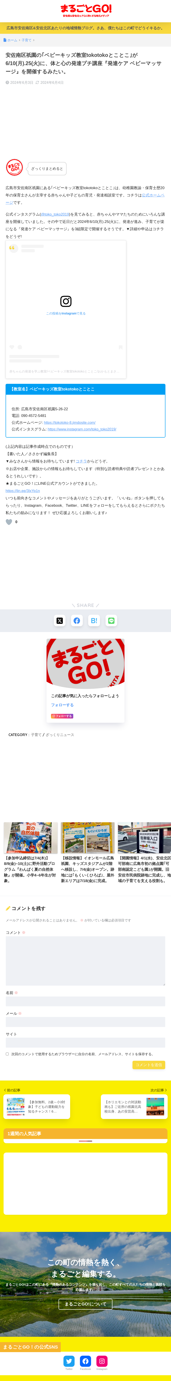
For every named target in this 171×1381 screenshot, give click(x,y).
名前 (12, 993)
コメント (16, 933)
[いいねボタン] (9, 521)
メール (14, 1014)
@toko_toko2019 (55, 214)
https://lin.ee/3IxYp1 (22, 490)
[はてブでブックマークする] (94, 620)
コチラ (81, 461)
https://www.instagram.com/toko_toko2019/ (83, 429)
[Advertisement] (85, 122)
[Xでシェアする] (59, 620)
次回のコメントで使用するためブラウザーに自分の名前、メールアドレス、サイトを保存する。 (83, 1054)
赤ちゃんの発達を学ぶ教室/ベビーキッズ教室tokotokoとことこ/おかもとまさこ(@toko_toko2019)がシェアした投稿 (89, 371)
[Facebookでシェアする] (77, 620)
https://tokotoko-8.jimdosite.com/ (70, 422)
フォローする (62, 705)
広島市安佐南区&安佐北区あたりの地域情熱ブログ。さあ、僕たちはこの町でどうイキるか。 (85, 28)
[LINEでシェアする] (112, 620)
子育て (36, 735)
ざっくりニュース (60, 735)
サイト (11, 1035)
